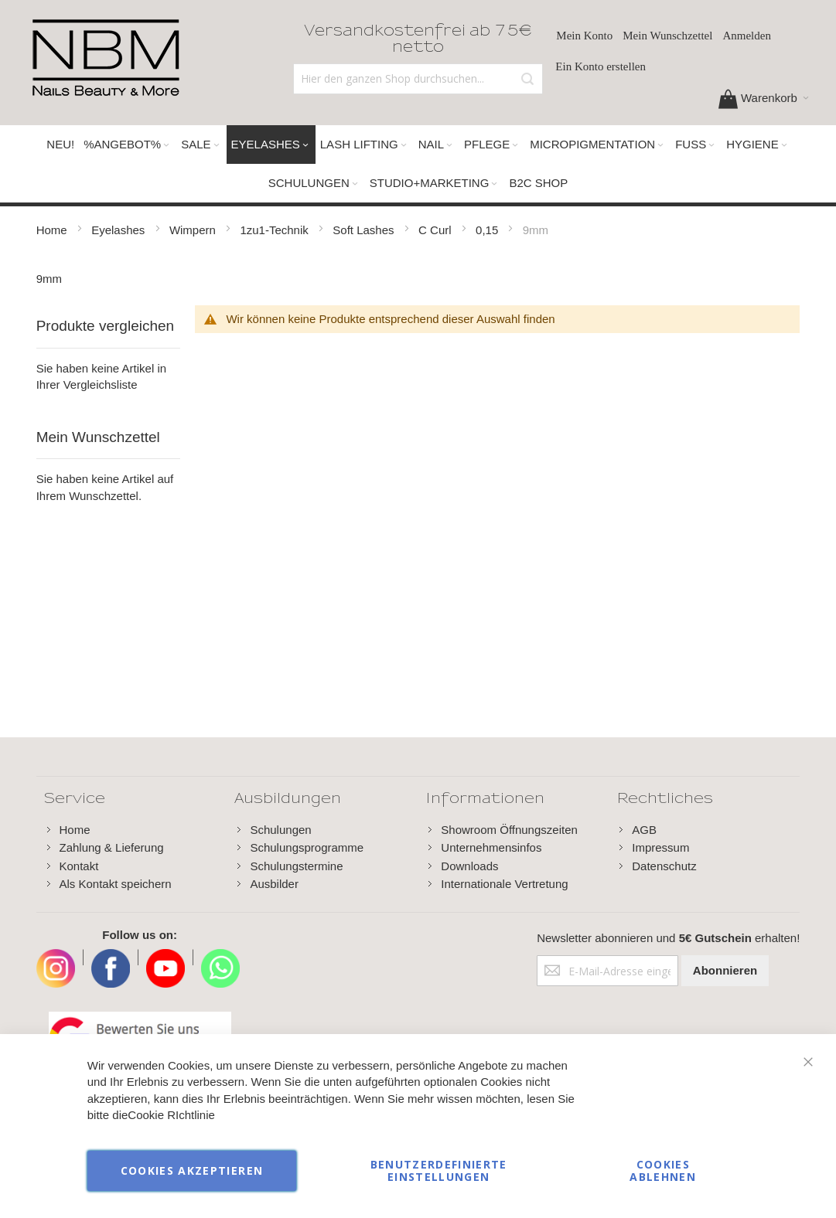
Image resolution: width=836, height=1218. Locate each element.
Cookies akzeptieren (192, 1170)
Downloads (469, 866)
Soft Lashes (365, 229)
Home (53, 229)
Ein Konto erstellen (600, 66)
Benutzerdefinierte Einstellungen (438, 1170)
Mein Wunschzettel (667, 35)
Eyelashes (119, 229)
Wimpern (194, 229)
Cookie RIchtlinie (171, 1115)
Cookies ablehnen (663, 1170)
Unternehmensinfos (491, 847)
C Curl (436, 229)
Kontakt (79, 866)
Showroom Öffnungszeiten (509, 829)
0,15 (488, 229)
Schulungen (280, 829)
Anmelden (746, 35)
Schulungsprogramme (306, 847)
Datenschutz (664, 866)
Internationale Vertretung (504, 883)
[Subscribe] (725, 970)
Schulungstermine (296, 866)
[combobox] (418, 78)
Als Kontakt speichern (116, 883)
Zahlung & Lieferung (112, 847)
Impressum (660, 847)
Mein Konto (584, 35)
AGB (644, 829)
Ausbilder (274, 883)
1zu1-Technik (276, 229)
